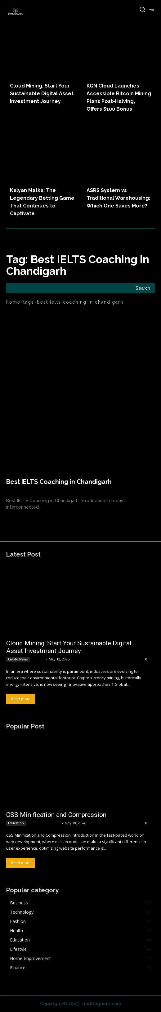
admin (38, 659)
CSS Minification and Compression (56, 814)
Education (16, 823)
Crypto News (18, 659)
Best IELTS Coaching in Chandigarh (59, 481)
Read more (20, 699)
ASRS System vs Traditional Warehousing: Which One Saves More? (118, 198)
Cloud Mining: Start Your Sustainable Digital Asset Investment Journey (42, 93)
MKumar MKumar (44, 823)
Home (13, 302)
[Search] (143, 288)
